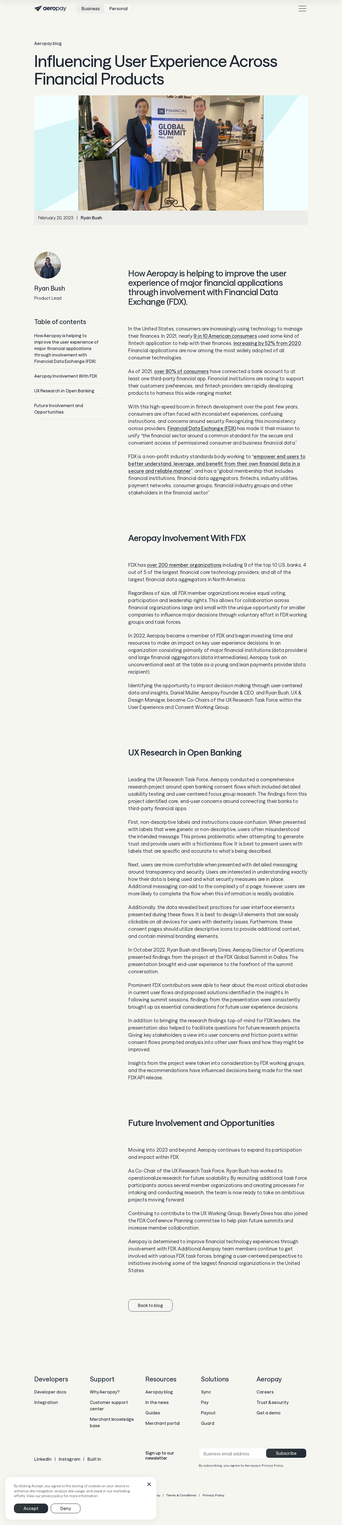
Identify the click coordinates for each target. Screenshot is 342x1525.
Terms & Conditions (181, 1495)
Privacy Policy (213, 1495)
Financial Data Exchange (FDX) (202, 428)
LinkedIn (43, 1459)
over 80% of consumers (181, 371)
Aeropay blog (48, 43)
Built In (94, 1459)
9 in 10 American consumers (225, 336)
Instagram (69, 1459)
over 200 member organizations (184, 565)
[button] (149, 1484)
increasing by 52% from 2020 (267, 343)
